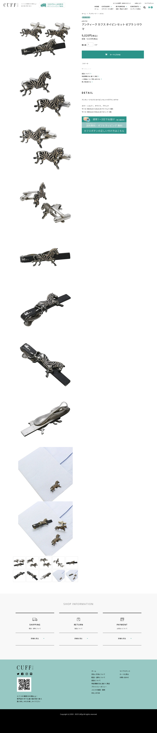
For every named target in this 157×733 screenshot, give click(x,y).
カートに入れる (112, 54)
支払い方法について (98, 674)
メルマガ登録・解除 (98, 690)
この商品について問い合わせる (91, 79)
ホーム (84, 13)
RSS (92, 693)
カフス (101, 13)
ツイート (85, 63)
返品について (86, 73)
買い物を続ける (86, 82)
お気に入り (138, 3)
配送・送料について (98, 677)
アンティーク (92, 13)
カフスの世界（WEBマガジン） (122, 3)
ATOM (98, 693)
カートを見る (124, 674)
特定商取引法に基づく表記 (89, 76)
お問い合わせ (124, 677)
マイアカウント (149, 3)
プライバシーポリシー (99, 687)
